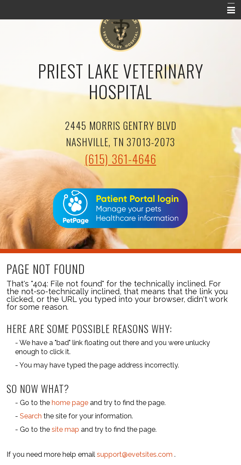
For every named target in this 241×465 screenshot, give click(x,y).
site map (65, 429)
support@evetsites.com (135, 454)
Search (31, 416)
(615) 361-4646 (120, 158)
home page (70, 403)
